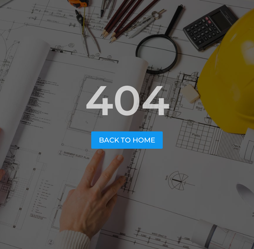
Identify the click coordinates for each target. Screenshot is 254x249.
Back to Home (127, 140)
